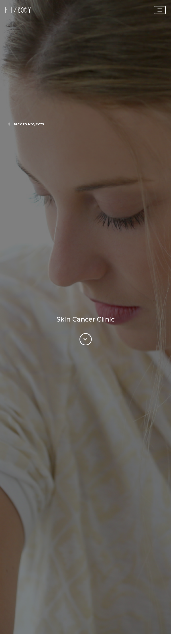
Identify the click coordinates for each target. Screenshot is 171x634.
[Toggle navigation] (160, 10)
